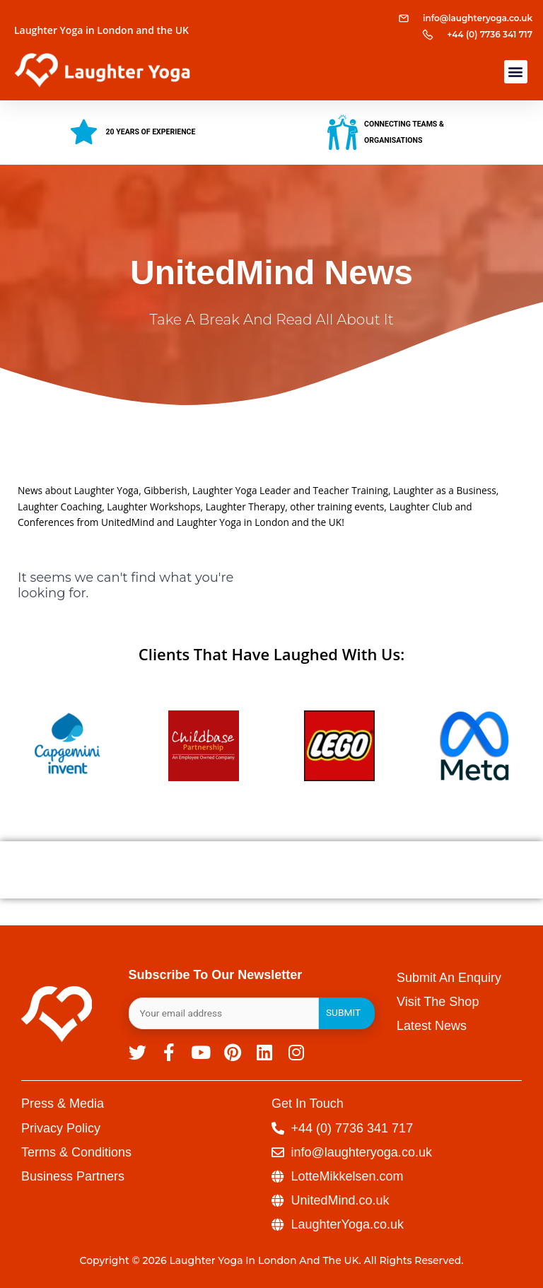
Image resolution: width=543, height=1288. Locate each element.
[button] (515, 71)
